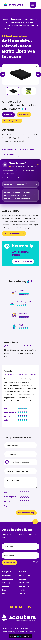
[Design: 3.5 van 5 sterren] (25, 492)
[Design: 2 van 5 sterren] (23, 492)
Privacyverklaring (8, 632)
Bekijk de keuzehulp (23, 261)
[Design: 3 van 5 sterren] (24, 492)
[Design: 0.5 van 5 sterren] (20, 492)
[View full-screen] (36, 67)
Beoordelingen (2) (11, 121)
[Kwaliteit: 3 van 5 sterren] (24, 501)
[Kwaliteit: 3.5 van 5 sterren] (25, 501)
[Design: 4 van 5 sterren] (26, 492)
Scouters (5, 19)
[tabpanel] (20, 135)
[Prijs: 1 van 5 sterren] (21, 505)
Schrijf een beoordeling (14, 233)
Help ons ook (24, 586)
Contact (22, 593)
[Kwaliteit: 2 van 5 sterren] (23, 501)
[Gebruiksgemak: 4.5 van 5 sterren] (27, 496)
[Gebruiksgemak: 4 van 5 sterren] (26, 496)
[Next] (38, 74)
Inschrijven (9, 563)
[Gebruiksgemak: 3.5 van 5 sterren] (25, 496)
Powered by (25, 632)
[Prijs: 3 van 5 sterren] (24, 505)
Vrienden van (24, 583)
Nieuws (4, 590)
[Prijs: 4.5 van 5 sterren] (27, 505)
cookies (19, 636)
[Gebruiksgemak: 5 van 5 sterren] (28, 496)
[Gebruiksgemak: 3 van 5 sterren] (24, 496)
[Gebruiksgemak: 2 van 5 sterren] (23, 496)
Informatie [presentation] (8, 114)
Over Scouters (24, 576)
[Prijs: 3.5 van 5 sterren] (25, 505)
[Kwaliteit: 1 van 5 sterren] (21, 501)
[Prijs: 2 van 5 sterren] (23, 505)
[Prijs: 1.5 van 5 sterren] (22, 505)
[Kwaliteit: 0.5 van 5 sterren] (20, 501)
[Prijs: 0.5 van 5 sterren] (20, 505)
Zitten (6, 22)
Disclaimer (24, 629)
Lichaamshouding (30, 19)
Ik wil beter (6, 576)
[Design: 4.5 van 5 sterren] (27, 492)
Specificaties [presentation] (24, 114)
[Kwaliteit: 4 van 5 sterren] (26, 501)
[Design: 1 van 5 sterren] (21, 492)
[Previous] (2, 74)
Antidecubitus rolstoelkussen (22, 22)
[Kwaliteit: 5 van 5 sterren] (28, 501)
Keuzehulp (6, 583)
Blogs (4, 593)
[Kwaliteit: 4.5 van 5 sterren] (27, 501)
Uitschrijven (35, 562)
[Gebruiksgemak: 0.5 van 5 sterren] (20, 496)
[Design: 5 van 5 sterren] (28, 492)
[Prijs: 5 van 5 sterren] (28, 505)
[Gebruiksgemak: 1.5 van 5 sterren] (22, 496)
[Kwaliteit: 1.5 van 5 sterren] (22, 501)
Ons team (22, 579)
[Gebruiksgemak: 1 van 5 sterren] (21, 496)
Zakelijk (22, 590)
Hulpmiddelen (16, 19)
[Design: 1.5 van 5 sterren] (22, 492)
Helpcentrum (7, 586)
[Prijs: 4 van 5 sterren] (26, 505)
